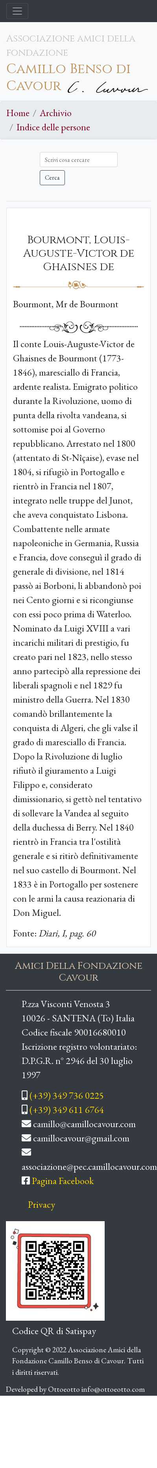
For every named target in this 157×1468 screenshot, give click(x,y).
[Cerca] (79, 159)
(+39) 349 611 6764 (67, 1109)
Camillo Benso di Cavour (68, 77)
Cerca (52, 177)
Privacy (41, 1204)
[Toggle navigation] (17, 11)
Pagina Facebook (63, 1181)
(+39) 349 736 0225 (67, 1095)
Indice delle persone (53, 127)
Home (18, 113)
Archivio (56, 113)
